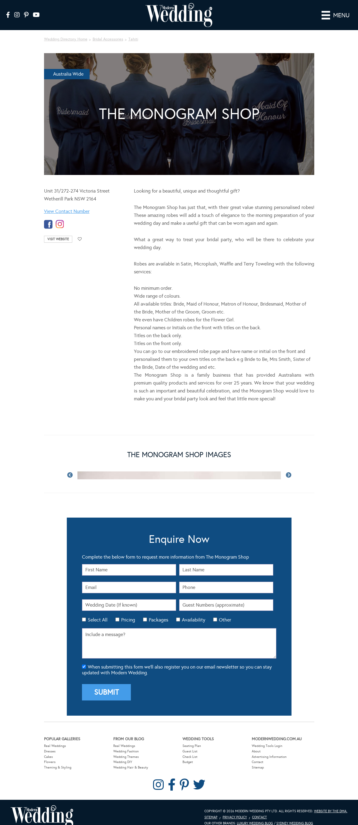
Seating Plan (191, 737)
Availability (193, 611)
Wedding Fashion (126, 743)
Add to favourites (80, 231)
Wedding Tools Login (267, 737)
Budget (187, 753)
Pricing (128, 611)
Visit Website (58, 231)
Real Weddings (55, 737)
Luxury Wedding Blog (255, 815)
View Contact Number (67, 203)
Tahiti (133, 30)
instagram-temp (60, 215)
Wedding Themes (126, 748)
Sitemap (258, 759)
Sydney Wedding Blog (294, 815)
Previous (70, 467)
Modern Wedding (42, 808)
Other (225, 611)
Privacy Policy (235, 809)
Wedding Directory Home (65, 30)
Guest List (189, 743)
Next (288, 467)
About (256, 743)
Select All (97, 611)
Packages (158, 611)
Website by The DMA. (330, 803)
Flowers (50, 753)
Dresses (50, 743)
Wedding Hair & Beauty (130, 759)
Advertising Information (269, 748)
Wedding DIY (122, 753)
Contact (257, 753)
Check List (189, 748)
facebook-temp (48, 215)
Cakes (48, 748)
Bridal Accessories (108, 30)
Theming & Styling (57, 759)
